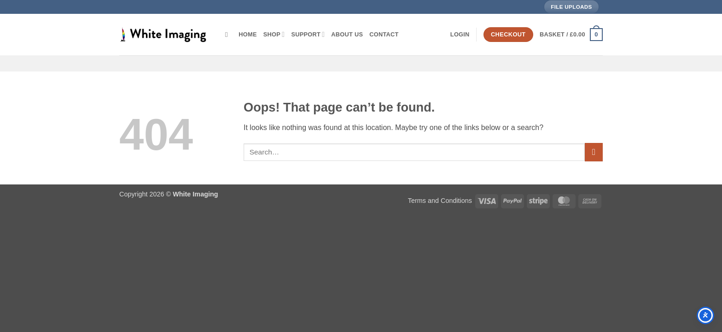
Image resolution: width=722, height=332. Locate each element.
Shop (274, 34)
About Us (347, 34)
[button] (460, 34)
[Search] (228, 34)
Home (247, 34)
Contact (383, 34)
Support (308, 34)
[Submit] (594, 152)
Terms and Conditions (440, 200)
